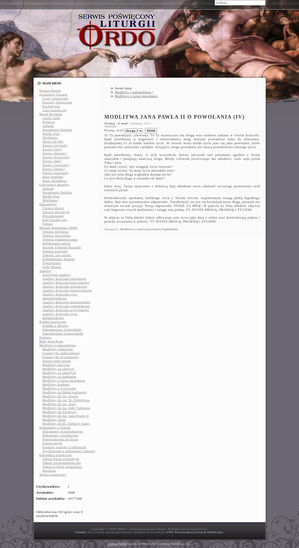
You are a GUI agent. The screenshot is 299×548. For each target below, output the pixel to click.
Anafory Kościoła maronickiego (67, 302)
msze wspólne (53, 177)
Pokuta (48, 224)
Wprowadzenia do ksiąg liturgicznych (60, 441)
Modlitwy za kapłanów (60, 376)
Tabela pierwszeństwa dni (62, 463)
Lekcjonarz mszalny (54, 184)
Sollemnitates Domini (59, 259)
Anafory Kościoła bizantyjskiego (67, 290)
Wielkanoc (50, 137)
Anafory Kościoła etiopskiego (65, 286)
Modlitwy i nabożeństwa (57, 345)
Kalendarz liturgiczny (55, 455)
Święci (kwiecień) (56, 157)
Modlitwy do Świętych (60, 412)
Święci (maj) (52, 161)
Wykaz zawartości (53, 474)
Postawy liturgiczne (57, 102)
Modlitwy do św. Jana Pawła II (66, 416)
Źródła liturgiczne (53, 322)
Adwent (48, 126)
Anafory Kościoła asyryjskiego (66, 310)
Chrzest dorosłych (56, 212)
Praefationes (52, 263)
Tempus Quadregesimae (60, 239)
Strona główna (50, 90)
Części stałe (52, 118)
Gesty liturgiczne (55, 98)
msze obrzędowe (55, 181)
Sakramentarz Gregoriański (63, 333)
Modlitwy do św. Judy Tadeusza (66, 408)
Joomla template (117, 544)
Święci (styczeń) (55, 145)
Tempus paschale (55, 251)
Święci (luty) (52, 149)
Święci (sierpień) (55, 173)
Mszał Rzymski (50, 114)
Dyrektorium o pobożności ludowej (69, 451)
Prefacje (49, 122)
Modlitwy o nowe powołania (64, 380)
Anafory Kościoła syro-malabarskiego (60, 316)
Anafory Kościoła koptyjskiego (66, 282)
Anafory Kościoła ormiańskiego (66, 306)
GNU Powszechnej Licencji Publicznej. (195, 532)
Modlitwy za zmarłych (59, 373)
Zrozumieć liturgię (53, 94)
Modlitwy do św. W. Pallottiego (66, 400)
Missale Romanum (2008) (58, 228)
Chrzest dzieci (53, 208)
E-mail (123, 123)
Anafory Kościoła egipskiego (64, 279)
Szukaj (208, 2)
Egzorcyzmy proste (57, 361)
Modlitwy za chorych (58, 369)
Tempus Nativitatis (57, 235)
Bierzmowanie (53, 216)
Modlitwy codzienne (58, 349)
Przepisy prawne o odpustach (64, 447)
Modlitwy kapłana (56, 384)
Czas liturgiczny (55, 110)
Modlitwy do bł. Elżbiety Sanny (67, 423)
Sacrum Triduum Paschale (62, 247)
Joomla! (81, 532)
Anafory (45, 271)
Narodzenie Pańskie (57, 130)
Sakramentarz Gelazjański (62, 329)
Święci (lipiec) (54, 169)
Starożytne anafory (57, 275)
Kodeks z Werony (56, 326)
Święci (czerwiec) (56, 165)
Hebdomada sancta (57, 243)
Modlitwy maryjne (56, 365)
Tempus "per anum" (57, 255)
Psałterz (45, 337)
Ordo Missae (52, 267)
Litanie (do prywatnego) (61, 357)
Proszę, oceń (114, 130)
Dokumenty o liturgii (55, 427)
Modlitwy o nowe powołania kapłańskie (149, 229)
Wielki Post (51, 134)
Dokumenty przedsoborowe (63, 431)
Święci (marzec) (55, 153)
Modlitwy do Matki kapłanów (65, 392)
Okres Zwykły (53, 141)
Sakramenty (48, 204)
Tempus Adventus (56, 232)
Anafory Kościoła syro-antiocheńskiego (60, 296)
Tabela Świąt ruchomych (61, 459)
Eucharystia (51, 106)
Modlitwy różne (54, 420)
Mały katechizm (51, 341)
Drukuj (110, 123)
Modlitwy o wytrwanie (60, 388)
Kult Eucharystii (55, 220)
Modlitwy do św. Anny (60, 404)
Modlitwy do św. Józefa (60, 396)
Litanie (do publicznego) (61, 353)
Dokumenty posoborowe (61, 435)
